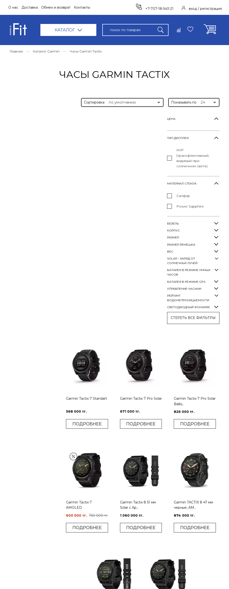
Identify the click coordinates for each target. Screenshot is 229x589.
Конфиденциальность (120, 548)
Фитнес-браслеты (79, 499)
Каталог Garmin (46, 51)
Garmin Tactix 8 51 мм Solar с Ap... (142, 283)
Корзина (149, 529)
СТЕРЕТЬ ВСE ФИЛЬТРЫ (35, 318)
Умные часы (74, 491)
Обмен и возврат (56, 7)
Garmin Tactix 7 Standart (86, 178)
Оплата (108, 499)
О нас (13, 7)
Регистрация (153, 506)
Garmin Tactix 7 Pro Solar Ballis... (192, 178)
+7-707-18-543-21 (155, 8)
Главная (16, 51)
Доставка (30, 7)
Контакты (82, 7)
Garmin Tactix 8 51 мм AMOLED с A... (117, 386)
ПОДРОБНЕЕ (92, 200)
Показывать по (183, 102)
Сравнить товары (156, 514)
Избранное (151, 522)
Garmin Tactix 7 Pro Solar (141, 178)
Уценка (70, 561)
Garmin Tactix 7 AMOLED (86, 283)
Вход (146, 498)
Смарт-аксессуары (79, 545)
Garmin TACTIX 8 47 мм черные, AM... (195, 283)
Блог (106, 506)
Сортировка (94, 102)
